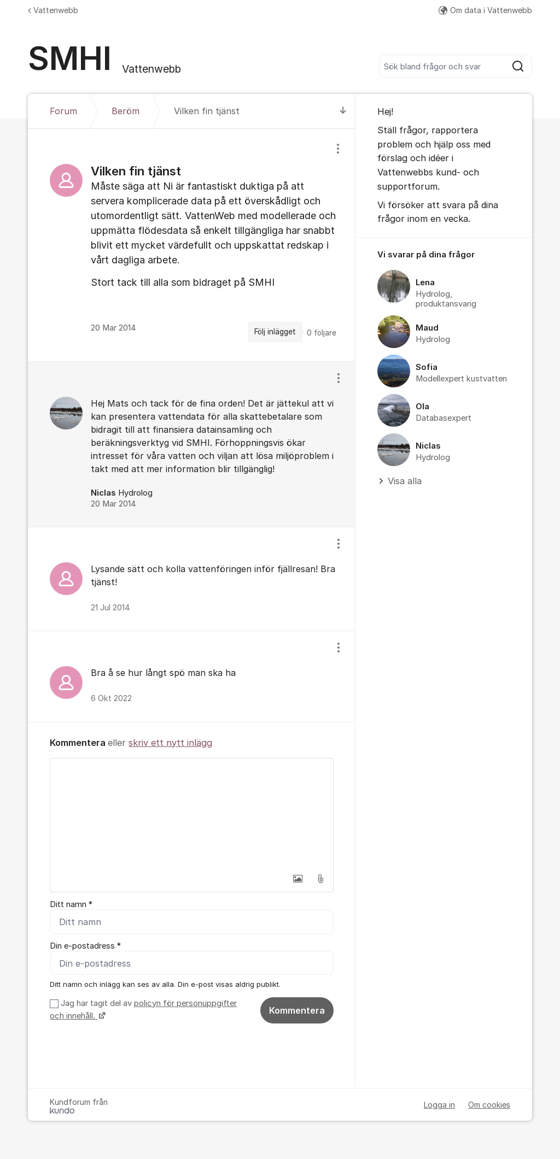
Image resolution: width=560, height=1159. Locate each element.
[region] (191, 245)
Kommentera (297, 1010)
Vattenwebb (53, 10)
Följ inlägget (275, 331)
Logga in (439, 1104)
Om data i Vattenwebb (485, 10)
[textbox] (191, 813)
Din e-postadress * (85, 946)
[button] (297, 879)
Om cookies (489, 1104)
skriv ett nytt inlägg (170, 742)
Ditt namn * (71, 904)
